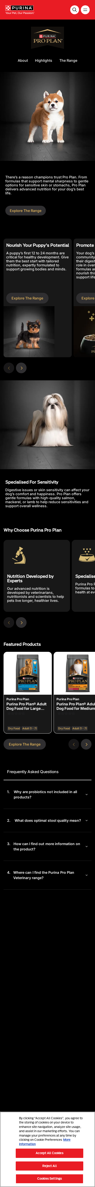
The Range (68, 60)
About (23, 60)
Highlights (43, 60)
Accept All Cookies (49, 1153)
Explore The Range (25, 210)
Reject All (49, 1166)
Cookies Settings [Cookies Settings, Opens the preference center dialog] (49, 1178)
